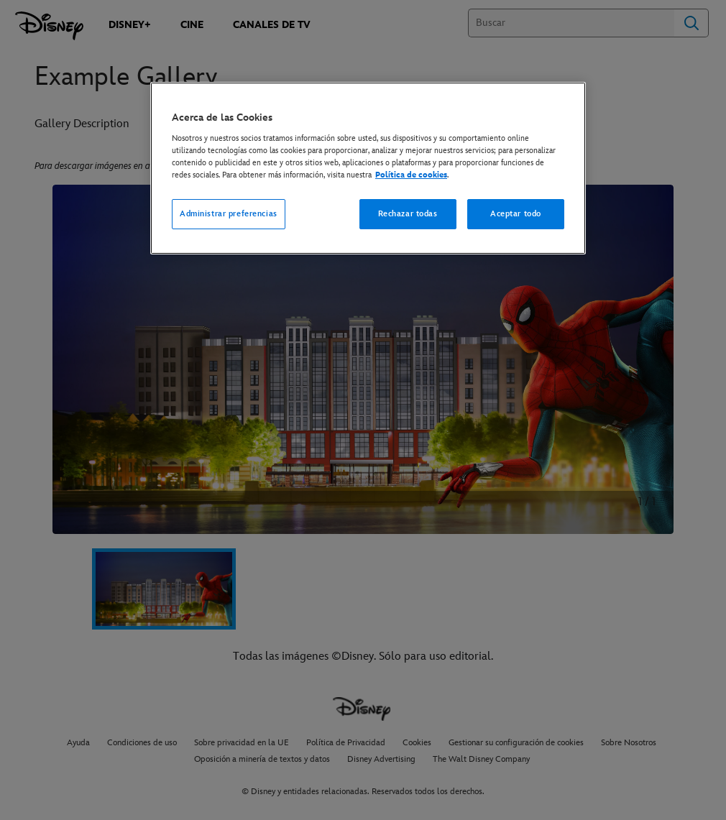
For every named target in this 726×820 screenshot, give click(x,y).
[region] (368, 168)
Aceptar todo (515, 213)
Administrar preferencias (228, 213)
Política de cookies (411, 175)
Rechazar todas (408, 213)
